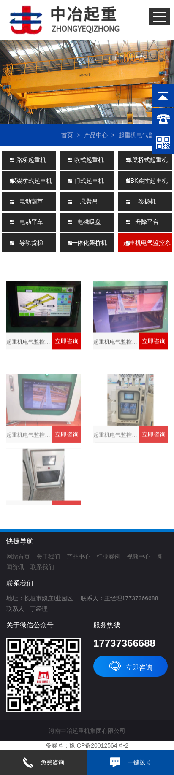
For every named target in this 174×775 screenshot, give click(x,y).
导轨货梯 (31, 242)
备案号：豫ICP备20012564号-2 (87, 745)
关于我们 (48, 556)
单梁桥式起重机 (147, 160)
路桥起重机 (31, 160)
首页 (67, 135)
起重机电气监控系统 (145, 135)
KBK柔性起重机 (147, 180)
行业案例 (108, 556)
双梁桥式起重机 (31, 180)
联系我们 (42, 567)
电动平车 (31, 222)
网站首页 (18, 556)
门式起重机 (89, 180)
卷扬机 (147, 201)
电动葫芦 (31, 201)
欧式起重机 (89, 160)
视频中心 (138, 556)
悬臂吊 (89, 201)
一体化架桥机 (89, 242)
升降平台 (147, 222)
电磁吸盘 (89, 222)
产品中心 (96, 135)
